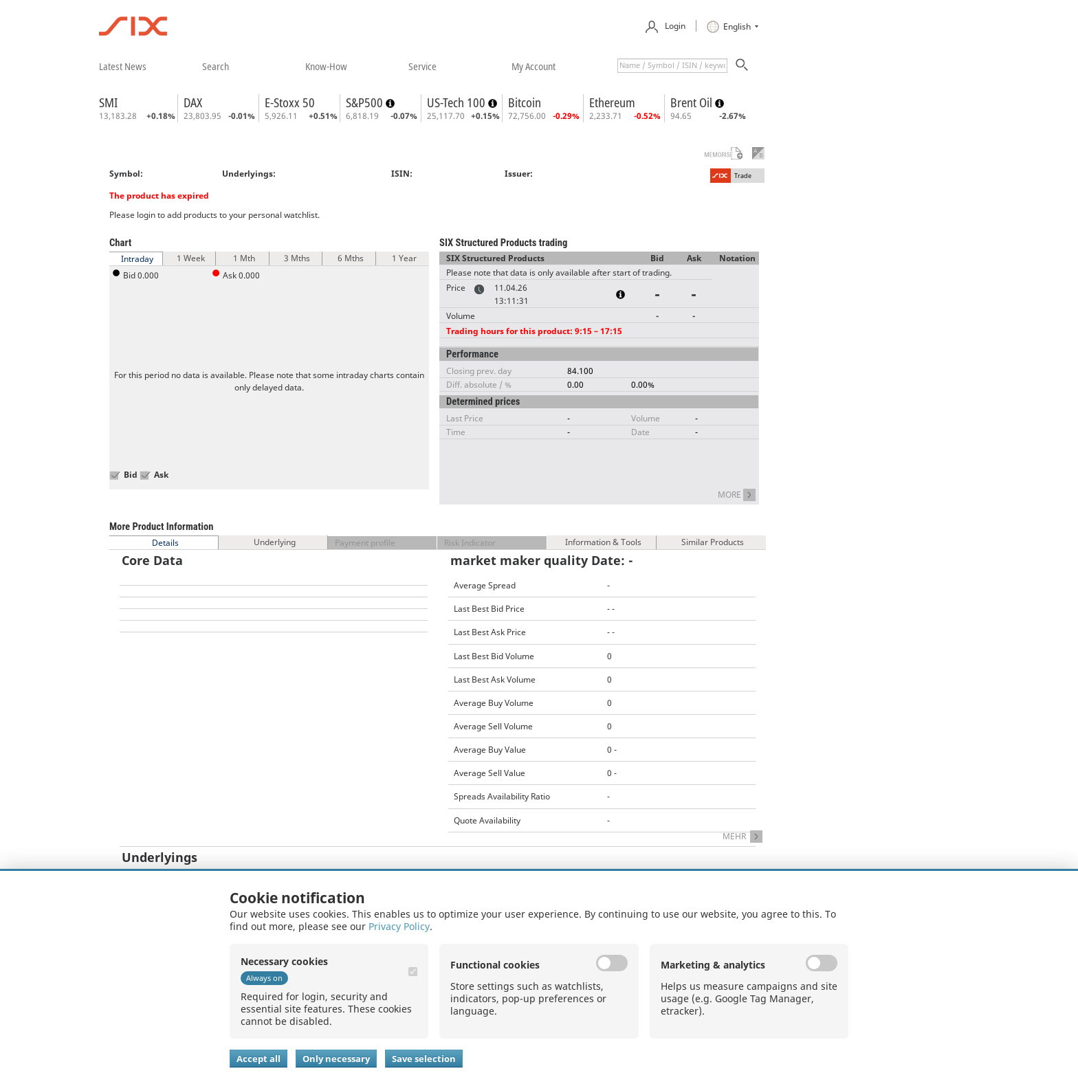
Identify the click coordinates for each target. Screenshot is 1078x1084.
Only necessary (336, 1058)
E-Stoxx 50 (290, 102)
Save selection (424, 1058)
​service (422, 66)
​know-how (326, 66)
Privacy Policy (399, 926)
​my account (534, 66)
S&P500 (366, 102)
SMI (108, 102)
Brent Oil (692, 102)
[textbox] (672, 65)
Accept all (258, 1058)
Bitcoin (524, 102)
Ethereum (612, 102)
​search (215, 66)
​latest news (122, 66)
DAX (193, 102)
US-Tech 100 (457, 102)
